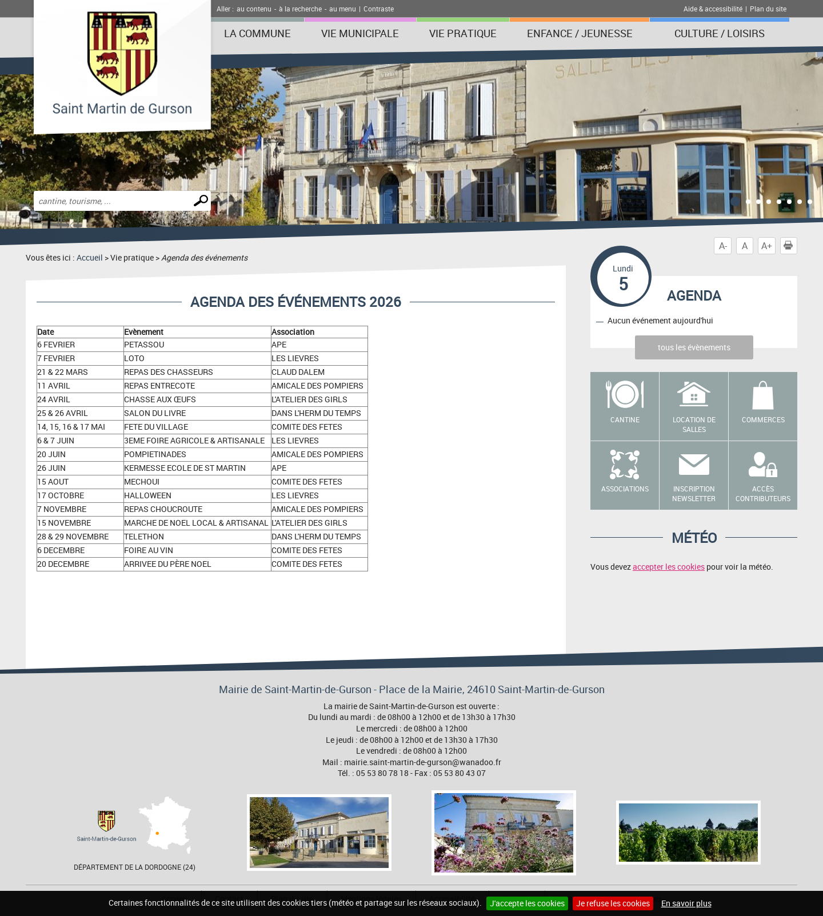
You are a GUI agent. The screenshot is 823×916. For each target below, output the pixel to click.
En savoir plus (686, 903)
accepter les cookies (669, 566)
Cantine (625, 419)
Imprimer (790, 245)
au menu (342, 8)
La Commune (257, 33)
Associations (625, 488)
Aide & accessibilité (713, 8)
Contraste (378, 8)
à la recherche (300, 8)
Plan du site (768, 8)
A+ (766, 245)
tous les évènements (694, 347)
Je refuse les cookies (613, 903)
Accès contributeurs (763, 493)
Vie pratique (463, 33)
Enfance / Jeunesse (580, 33)
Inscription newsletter (694, 493)
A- (723, 245)
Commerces (763, 419)
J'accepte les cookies (527, 903)
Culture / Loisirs (719, 33)
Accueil (90, 257)
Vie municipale (360, 33)
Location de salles (694, 424)
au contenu (254, 8)
